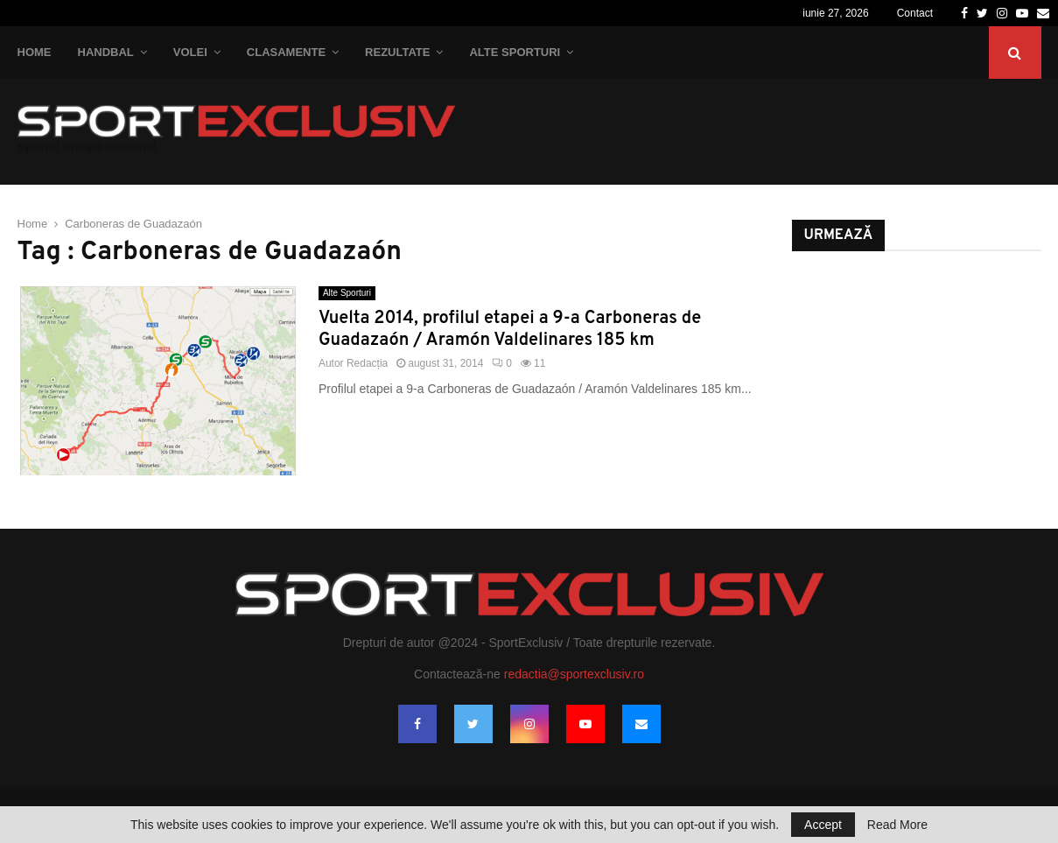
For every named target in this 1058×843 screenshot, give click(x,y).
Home (35, 52)
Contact (915, 13)
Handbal (106, 52)
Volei (190, 52)
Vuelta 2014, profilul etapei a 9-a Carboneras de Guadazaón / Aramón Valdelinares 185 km (510, 329)
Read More (897, 824)
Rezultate (397, 52)
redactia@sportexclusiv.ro (574, 674)
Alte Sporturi (514, 52)
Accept (823, 825)
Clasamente (286, 52)
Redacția (367, 363)
